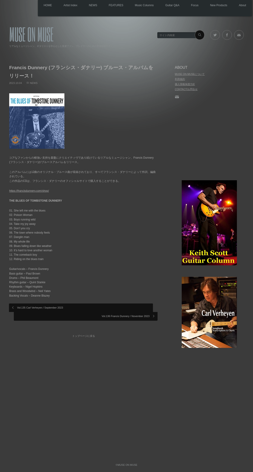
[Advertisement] (209, 140)
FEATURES (102, 5)
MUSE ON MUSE (31, 33)
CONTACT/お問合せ (186, 89)
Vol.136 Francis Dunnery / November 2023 (126, 307)
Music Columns (133, 5)
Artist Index (52, 5)
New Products (215, 5)
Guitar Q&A (164, 5)
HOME (27, 5)
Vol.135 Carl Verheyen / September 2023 (40, 307)
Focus (189, 5)
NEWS (77, 5)
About (241, 5)
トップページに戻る (85, 323)
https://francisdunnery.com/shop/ (29, 190)
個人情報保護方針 (185, 84)
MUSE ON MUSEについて (190, 74)
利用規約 (180, 79)
